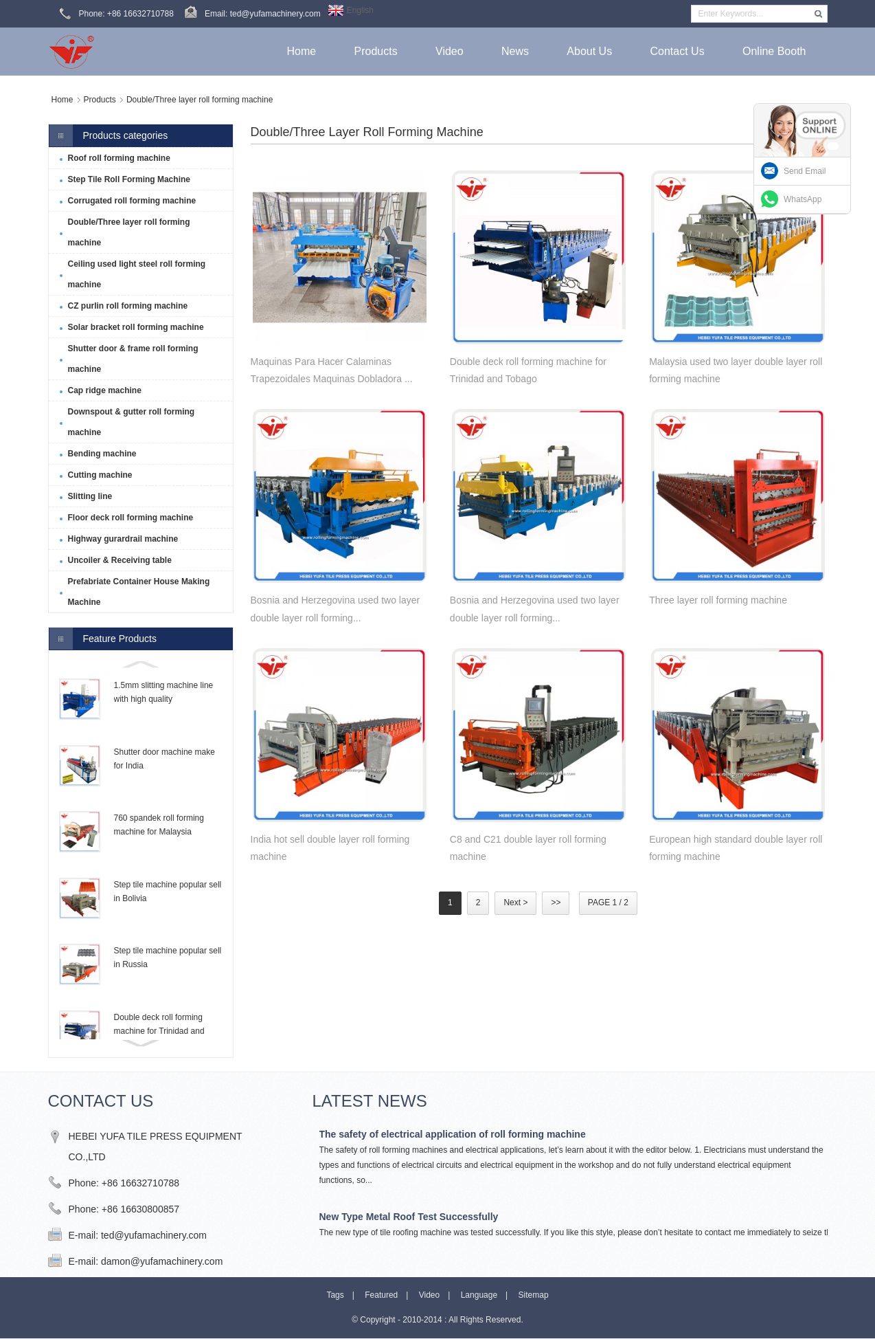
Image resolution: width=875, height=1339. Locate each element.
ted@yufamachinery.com (154, 1235)
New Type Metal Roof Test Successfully (409, 1216)
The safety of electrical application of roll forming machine (452, 1134)
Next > (515, 902)
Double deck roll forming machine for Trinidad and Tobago (159, 1031)
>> (555, 902)
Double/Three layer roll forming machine (199, 99)
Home (62, 99)
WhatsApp (802, 199)
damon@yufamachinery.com (162, 1261)
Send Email (805, 171)
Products (100, 99)
